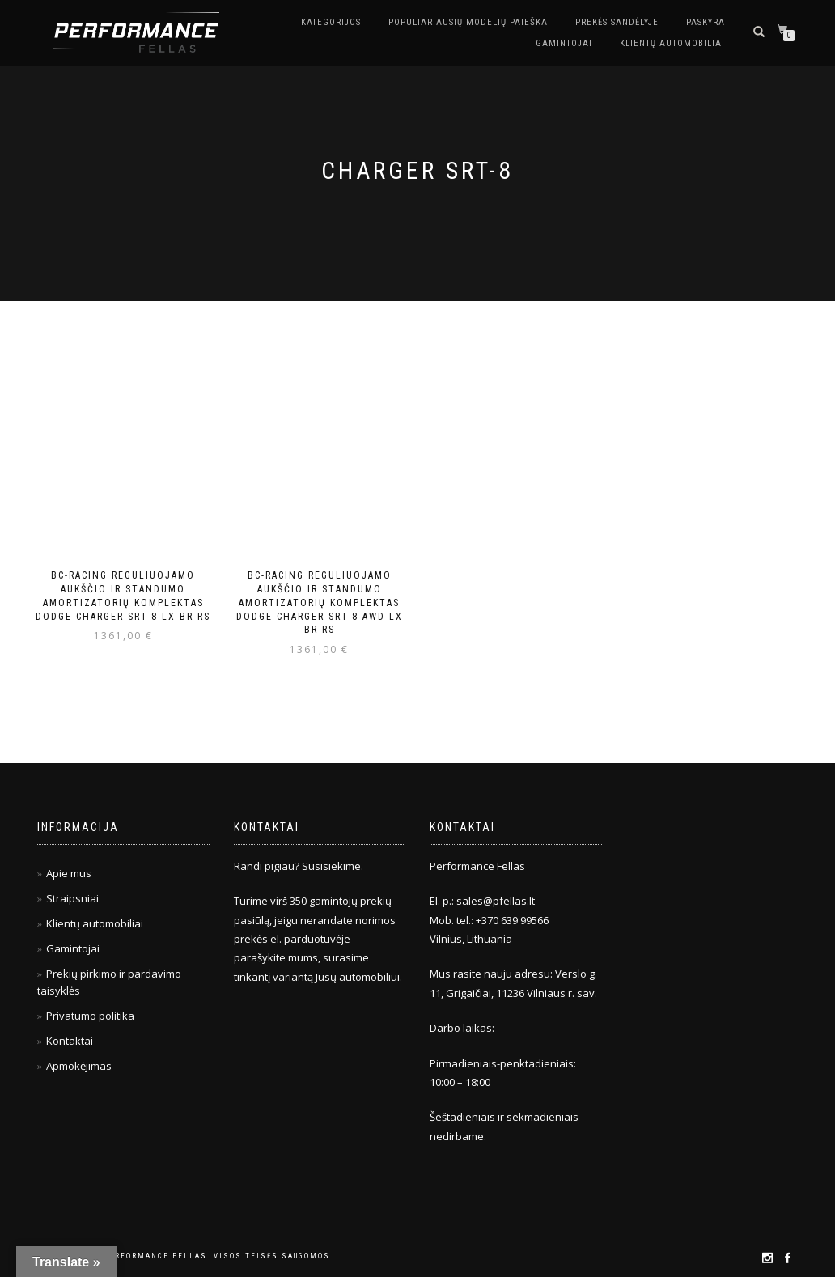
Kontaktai (69, 1040)
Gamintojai (564, 43)
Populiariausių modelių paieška (468, 22)
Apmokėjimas (79, 1066)
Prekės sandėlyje (617, 22)
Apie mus (68, 873)
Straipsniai (72, 898)
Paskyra (705, 22)
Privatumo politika (90, 1015)
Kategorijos (331, 22)
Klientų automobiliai (672, 43)
